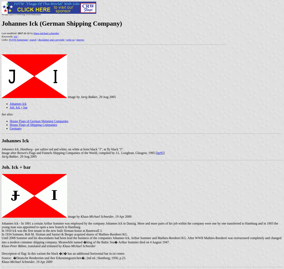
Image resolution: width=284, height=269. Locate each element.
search (33, 39)
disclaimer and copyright (51, 39)
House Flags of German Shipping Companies (39, 121)
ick (15, 36)
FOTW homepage (18, 39)
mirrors (80, 39)
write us (70, 39)
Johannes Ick (18, 103)
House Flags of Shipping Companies (33, 125)
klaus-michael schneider (46, 33)
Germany (16, 128)
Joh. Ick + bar (18, 107)
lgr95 (160, 153)
